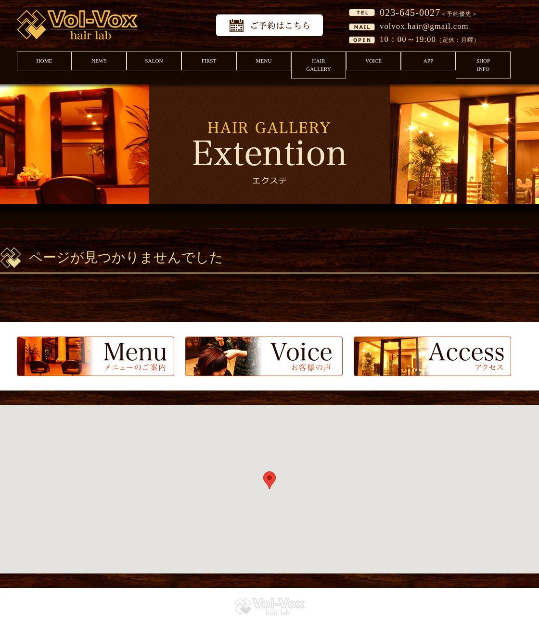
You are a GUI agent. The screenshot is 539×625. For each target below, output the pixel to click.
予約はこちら (269, 25)
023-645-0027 (410, 12)
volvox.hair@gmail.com (424, 26)
